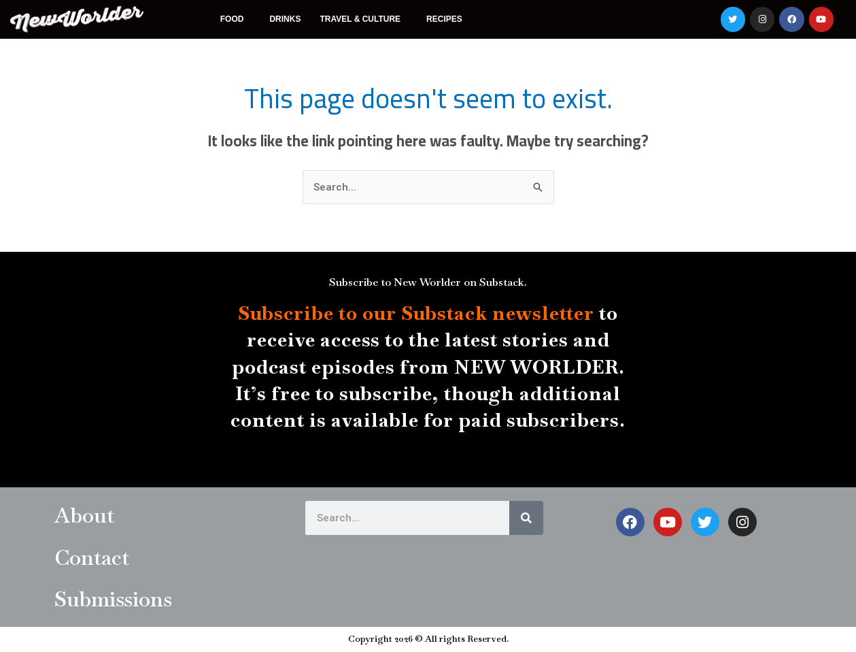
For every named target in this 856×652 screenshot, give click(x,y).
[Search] (526, 519)
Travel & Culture (363, 19)
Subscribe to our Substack (362, 313)
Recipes (444, 19)
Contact (93, 557)
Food (235, 19)
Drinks (285, 19)
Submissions (114, 599)
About (86, 515)
